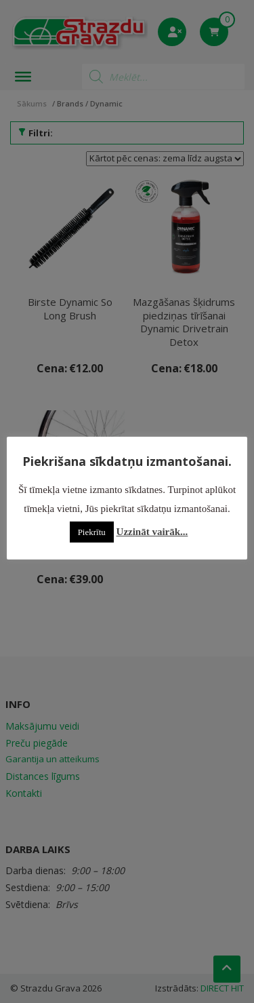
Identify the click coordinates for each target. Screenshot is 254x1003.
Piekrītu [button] (92, 532)
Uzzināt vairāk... (152, 531)
